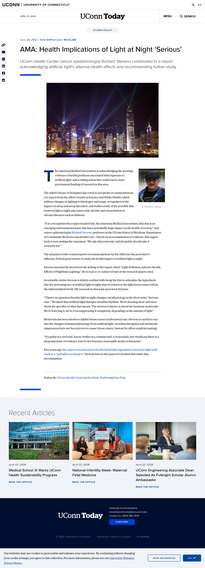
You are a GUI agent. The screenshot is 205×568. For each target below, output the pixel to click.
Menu (168, 16)
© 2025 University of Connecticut (73, 536)
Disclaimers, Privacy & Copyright (113, 536)
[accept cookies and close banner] (192, 558)
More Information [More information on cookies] (164, 558)
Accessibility (143, 536)
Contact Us (115, 515)
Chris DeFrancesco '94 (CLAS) (58, 40)
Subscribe (122, 521)
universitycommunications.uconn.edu (128, 511)
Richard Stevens (82, 232)
